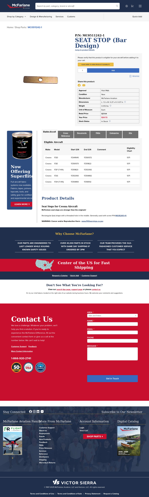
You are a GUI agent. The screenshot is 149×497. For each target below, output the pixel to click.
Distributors (44, 456)
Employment (44, 433)
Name (90, 321)
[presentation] (105, 366)
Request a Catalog (60, 275)
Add (113, 70)
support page (76, 289)
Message (92, 346)
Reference (43, 454)
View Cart (84, 430)
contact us (96, 289)
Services (59, 16)
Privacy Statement (92, 493)
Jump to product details (85, 50)
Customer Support (89, 275)
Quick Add (137, 16)
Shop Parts (20, 27)
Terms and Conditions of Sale (69, 493)
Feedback (32, 346)
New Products (45, 439)
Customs (71, 16)
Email (90, 329)
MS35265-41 (120, 215)
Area (90, 312)
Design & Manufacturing (41, 16)
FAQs (41, 445)
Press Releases (45, 448)
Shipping (42, 459)
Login (82, 427)
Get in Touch (112, 378)
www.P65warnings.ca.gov (92, 221)
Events (42, 436)
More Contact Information (22, 351)
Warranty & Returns (47, 462)
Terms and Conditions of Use (42, 493)
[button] (96, 64)
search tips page (63, 289)
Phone (90, 337)
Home (10, 27)
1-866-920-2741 (21, 358)
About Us (43, 430)
